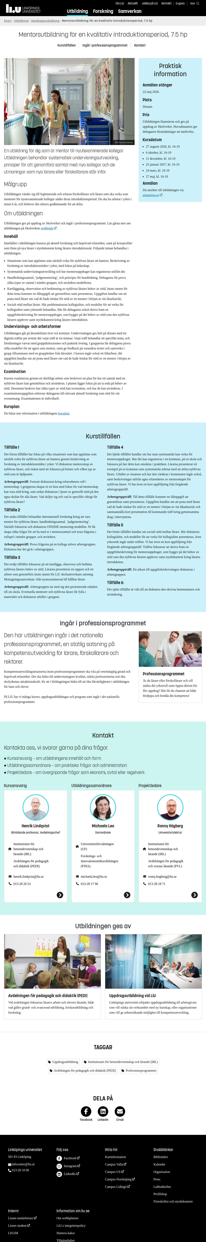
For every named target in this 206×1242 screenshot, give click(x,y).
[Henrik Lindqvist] (35, 895)
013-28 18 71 (156, 884)
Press (156, 1179)
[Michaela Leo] (103, 895)
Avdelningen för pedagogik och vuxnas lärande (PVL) (165, 863)
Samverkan (129, 11)
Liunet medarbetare (20, 1218)
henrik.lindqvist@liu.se (28, 876)
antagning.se (151, 195)
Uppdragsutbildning (45, 21)
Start (8, 21)
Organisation (161, 1172)
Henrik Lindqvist (35, 826)
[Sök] (194, 3)
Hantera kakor (66, 1233)
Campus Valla (114, 1164)
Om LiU (120, 3)
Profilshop (160, 1194)
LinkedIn (66, 1174)
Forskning (103, 11)
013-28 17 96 (89, 884)
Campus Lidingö (116, 1186)
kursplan (63, 413)
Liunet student (17, 1225)
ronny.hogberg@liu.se (162, 876)
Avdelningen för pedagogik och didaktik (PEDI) (31, 863)
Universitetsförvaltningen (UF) (97, 846)
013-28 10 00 (20, 1170)
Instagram (67, 1166)
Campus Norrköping (118, 1179)
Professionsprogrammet (140, 1070)
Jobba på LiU (150, 3)
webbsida (47, 228)
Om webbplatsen (67, 1218)
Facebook (66, 1158)
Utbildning (77, 11)
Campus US (113, 1172)
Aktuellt (133, 3)
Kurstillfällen (67, 45)
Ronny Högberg (170, 826)
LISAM (13, 1233)
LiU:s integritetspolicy (71, 1225)
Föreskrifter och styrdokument (173, 1201)
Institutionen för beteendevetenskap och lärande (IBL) (28, 849)
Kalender (159, 1164)
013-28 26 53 (22, 884)
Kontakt (167, 3)
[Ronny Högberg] (170, 895)
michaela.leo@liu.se (94, 876)
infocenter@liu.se (23, 1164)
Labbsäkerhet (162, 1186)
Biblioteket (160, 1157)
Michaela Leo (103, 826)
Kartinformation (115, 1157)
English (180, 3)
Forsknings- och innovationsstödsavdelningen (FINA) (99, 861)
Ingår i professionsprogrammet (105, 45)
